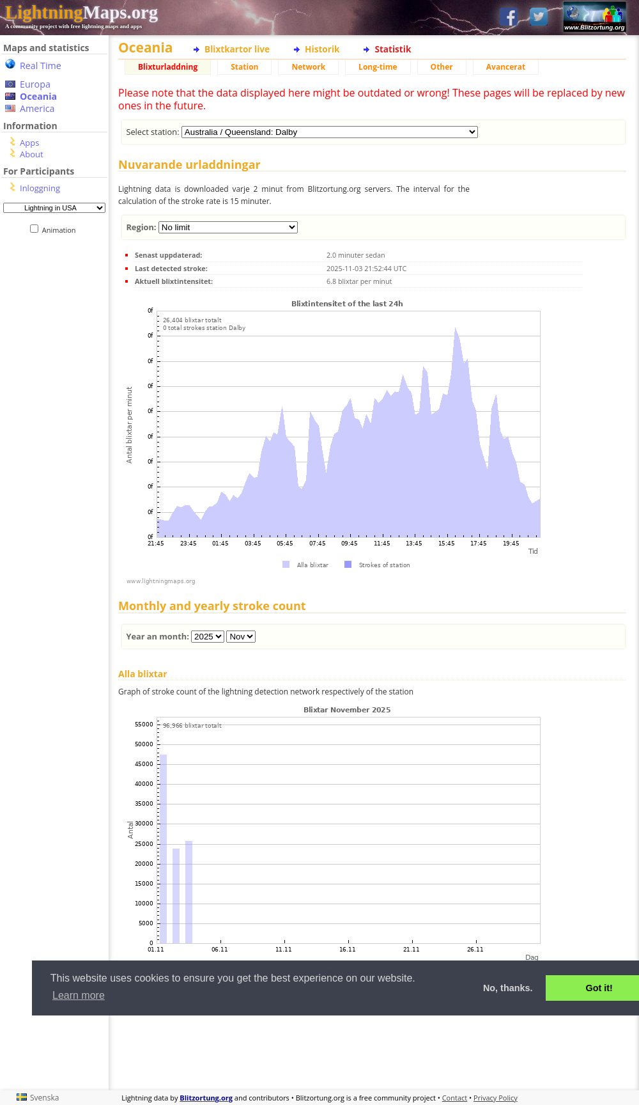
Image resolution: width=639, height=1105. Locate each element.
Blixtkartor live (237, 49)
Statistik (392, 49)
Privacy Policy (495, 1097)
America (37, 108)
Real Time (40, 65)
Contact (455, 1097)
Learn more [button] (78, 995)
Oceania (38, 96)
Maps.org (81, 12)
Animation (61, 230)
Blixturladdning (167, 66)
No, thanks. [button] (508, 988)
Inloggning (40, 188)
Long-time (377, 66)
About (31, 154)
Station (244, 66)
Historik (322, 49)
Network (308, 66)
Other (442, 66)
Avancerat (505, 66)
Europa (35, 84)
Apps (29, 142)
